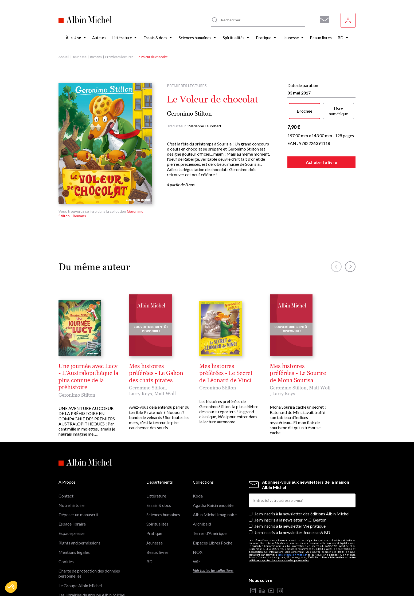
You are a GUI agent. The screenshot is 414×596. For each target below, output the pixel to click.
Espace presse (71, 496)
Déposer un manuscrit (78, 477)
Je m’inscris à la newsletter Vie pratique (290, 489)
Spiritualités (157, 487)
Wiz (196, 524)
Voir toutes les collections (213, 534)
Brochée (304, 110)
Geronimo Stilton (189, 113)
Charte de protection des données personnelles (89, 537)
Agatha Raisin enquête (213, 468)
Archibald (202, 487)
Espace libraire (72, 487)
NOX (197, 515)
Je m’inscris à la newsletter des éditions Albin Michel (302, 477)
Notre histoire (71, 468)
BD (149, 524)
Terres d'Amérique (209, 496)
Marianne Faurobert (205, 126)
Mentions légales (74, 515)
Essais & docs (158, 468)
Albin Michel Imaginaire (80, 567)
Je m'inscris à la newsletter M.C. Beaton (290, 483)
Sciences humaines (163, 477)
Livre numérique (338, 111)
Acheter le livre (321, 162)
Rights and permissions (79, 506)
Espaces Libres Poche (212, 506)
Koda (198, 459)
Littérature (156, 459)
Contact (65, 459)
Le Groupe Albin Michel (80, 548)
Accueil (63, 57)
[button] (11, 587)
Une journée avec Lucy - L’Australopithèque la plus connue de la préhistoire (157, 366)
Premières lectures (119, 57)
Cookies (66, 524)
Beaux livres (157, 515)
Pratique (154, 496)
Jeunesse (80, 57)
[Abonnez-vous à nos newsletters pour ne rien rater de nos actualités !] (322, 19)
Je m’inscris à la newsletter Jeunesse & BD (292, 495)
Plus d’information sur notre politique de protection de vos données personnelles (302, 523)
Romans (96, 57)
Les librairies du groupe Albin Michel (91, 558)
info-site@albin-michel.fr (292, 518)
